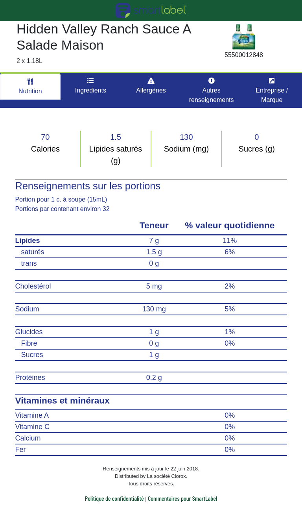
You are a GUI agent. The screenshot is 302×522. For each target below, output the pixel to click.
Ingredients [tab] (90, 86)
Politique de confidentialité (114, 498)
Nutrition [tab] (30, 86)
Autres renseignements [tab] (211, 90)
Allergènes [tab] (151, 86)
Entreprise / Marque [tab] (272, 90)
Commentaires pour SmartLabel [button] (182, 498)
